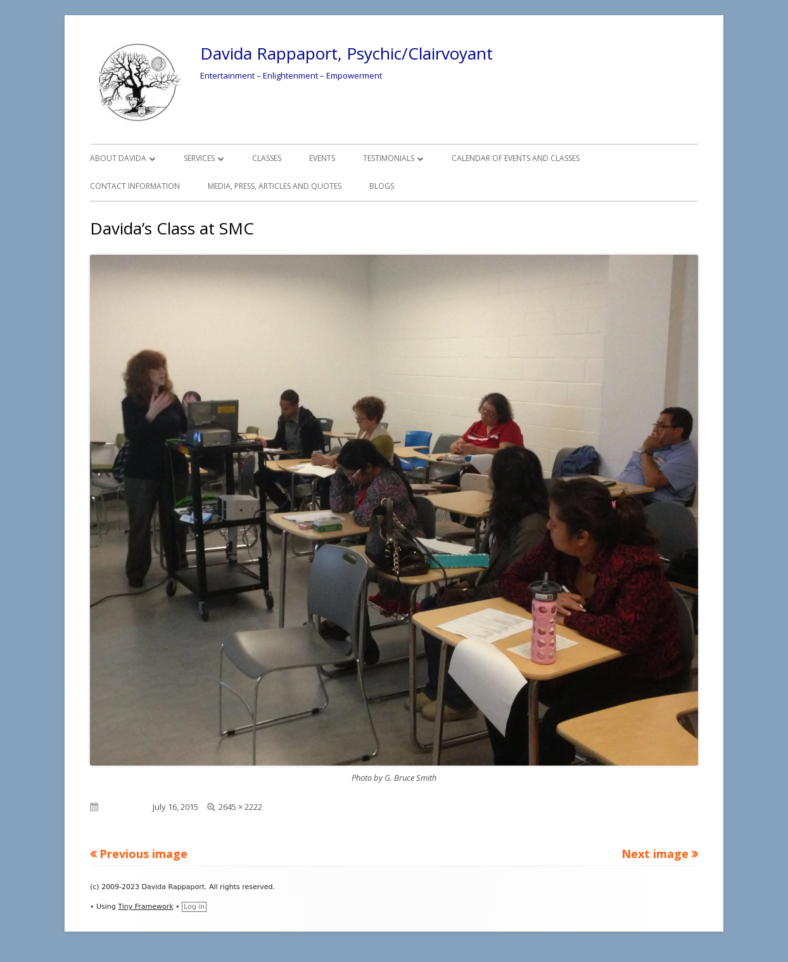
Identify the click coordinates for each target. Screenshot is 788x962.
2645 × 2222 (240, 806)
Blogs (381, 186)
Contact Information (135, 186)
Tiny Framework (145, 906)
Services (199, 158)
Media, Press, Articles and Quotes (274, 186)
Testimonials (388, 158)
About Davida (118, 158)
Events (322, 158)
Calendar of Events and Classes (516, 158)
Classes (266, 158)
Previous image (143, 853)
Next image (655, 853)
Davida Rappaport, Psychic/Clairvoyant (346, 53)
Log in (194, 906)
